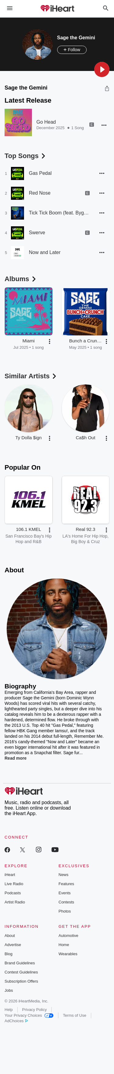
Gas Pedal (40, 173)
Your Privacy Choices (29, 1015)
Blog (8, 954)
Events (65, 893)
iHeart (10, 874)
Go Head (46, 122)
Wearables (68, 954)
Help (9, 1009)
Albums (21, 279)
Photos (65, 911)
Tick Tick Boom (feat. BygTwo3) (59, 212)
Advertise (13, 944)
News (64, 874)
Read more (15, 758)
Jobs (9, 990)
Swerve (37, 232)
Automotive (68, 935)
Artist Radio (15, 902)
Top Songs (26, 156)
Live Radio (14, 883)
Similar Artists (31, 376)
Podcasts (13, 893)
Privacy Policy (34, 1009)
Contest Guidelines (21, 972)
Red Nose (39, 193)
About (10, 935)
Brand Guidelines (20, 963)
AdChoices (16, 1021)
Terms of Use (74, 1015)
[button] (101, 69)
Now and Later (44, 252)
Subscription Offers (21, 981)
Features (66, 883)
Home (64, 944)
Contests (66, 902)
